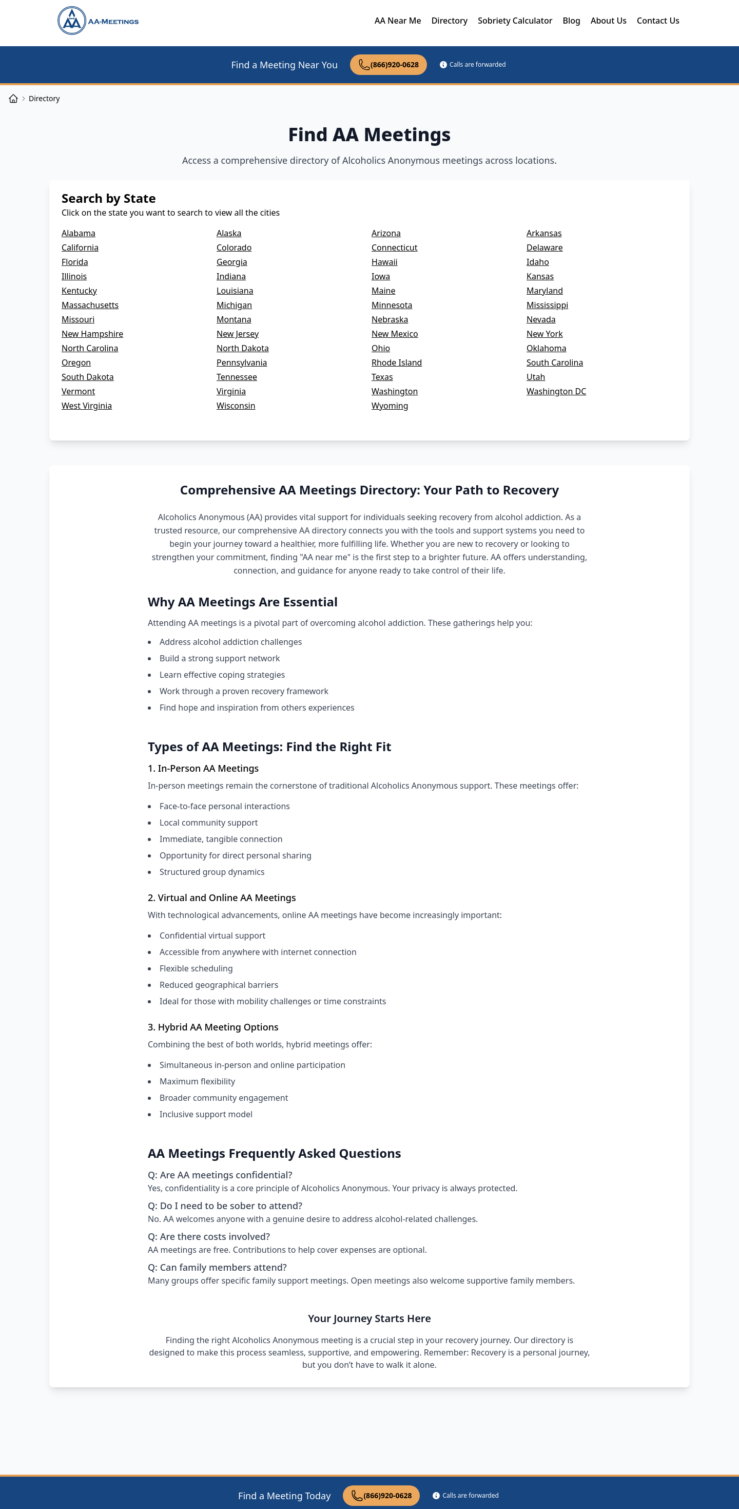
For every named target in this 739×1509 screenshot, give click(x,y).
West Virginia (87, 405)
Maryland (545, 290)
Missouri (78, 319)
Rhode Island (397, 362)
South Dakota (88, 377)
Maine (384, 290)
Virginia (231, 391)
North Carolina (90, 348)
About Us (609, 20)
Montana (234, 319)
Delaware (545, 247)
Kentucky (79, 290)
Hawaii (385, 262)
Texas (382, 377)
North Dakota (243, 348)
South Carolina (555, 362)
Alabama (78, 233)
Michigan (234, 305)
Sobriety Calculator (515, 20)
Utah (536, 377)
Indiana (231, 276)
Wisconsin (236, 405)
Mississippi (547, 305)
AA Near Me (398, 20)
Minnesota (392, 305)
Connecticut (395, 247)
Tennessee (237, 377)
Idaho (538, 262)
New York (545, 333)
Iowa (381, 276)
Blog (571, 20)
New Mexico (395, 333)
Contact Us (658, 20)
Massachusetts (90, 305)
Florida (75, 262)
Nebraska (390, 319)
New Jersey (238, 333)
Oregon (76, 362)
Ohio (381, 348)
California (80, 247)
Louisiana (235, 290)
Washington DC (556, 391)
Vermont (78, 391)
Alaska (229, 233)
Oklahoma (547, 348)
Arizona (386, 233)
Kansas (540, 276)
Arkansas (544, 233)
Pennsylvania (242, 362)
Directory (450, 20)
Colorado (234, 247)
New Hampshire (92, 333)
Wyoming (390, 405)
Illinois (74, 276)
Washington (395, 391)
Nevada (541, 319)
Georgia (232, 262)
